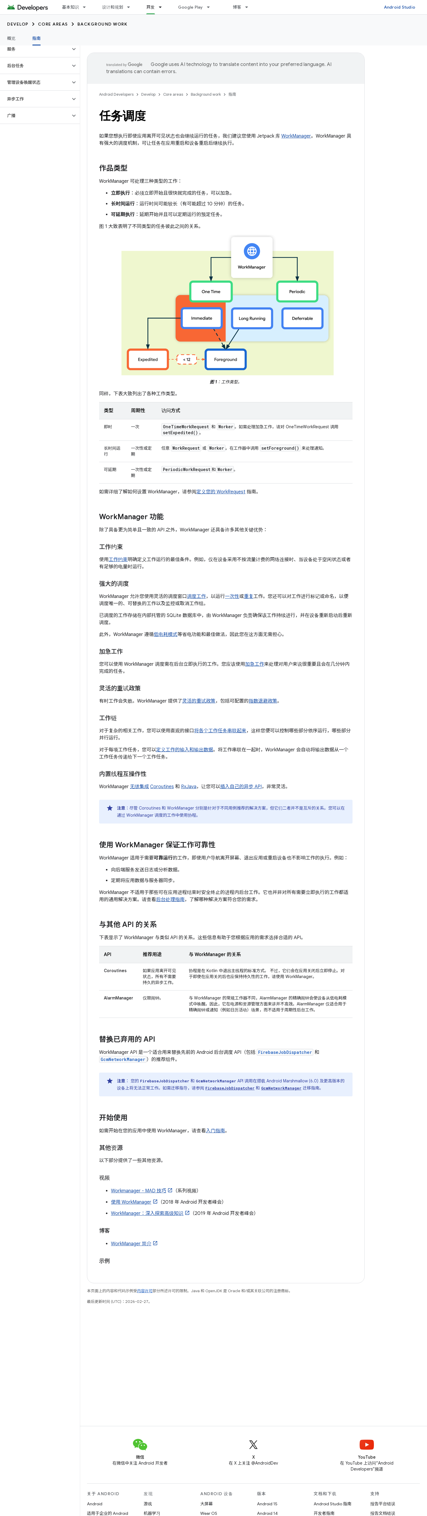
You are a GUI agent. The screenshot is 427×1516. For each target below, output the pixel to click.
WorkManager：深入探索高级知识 (147, 1213)
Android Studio (399, 7)
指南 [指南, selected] (36, 38)
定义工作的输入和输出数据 (184, 750)
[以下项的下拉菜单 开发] (163, 7)
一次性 (232, 596)
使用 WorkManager (131, 1202)
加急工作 (254, 664)
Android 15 (267, 1503)
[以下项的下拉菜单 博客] (249, 7)
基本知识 (70, 7)
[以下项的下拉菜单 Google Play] (211, 7)
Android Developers (116, 94)
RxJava (188, 787)
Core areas (53, 24)
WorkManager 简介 (131, 1244)
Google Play (190, 7)
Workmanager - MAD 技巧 (138, 1191)
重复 (248, 596)
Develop (17, 24)
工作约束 (118, 560)
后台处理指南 (170, 900)
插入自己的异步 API (241, 787)
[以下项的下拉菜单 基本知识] (87, 7)
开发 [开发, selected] (150, 7)
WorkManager (296, 136)
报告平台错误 (382, 1503)
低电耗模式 (165, 634)
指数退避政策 (263, 701)
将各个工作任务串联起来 (220, 731)
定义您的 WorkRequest (220, 492)
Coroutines (162, 787)
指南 (232, 94)
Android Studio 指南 (332, 1503)
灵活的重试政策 (198, 701)
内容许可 (145, 1290)
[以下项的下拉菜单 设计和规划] (131, 7)
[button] (35, 49)
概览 (11, 38)
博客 (237, 7)
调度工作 (196, 596)
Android (94, 1503)
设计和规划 (112, 7)
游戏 (148, 1503)
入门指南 (215, 1131)
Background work (102, 24)
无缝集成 (139, 787)
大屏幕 (206, 1503)
